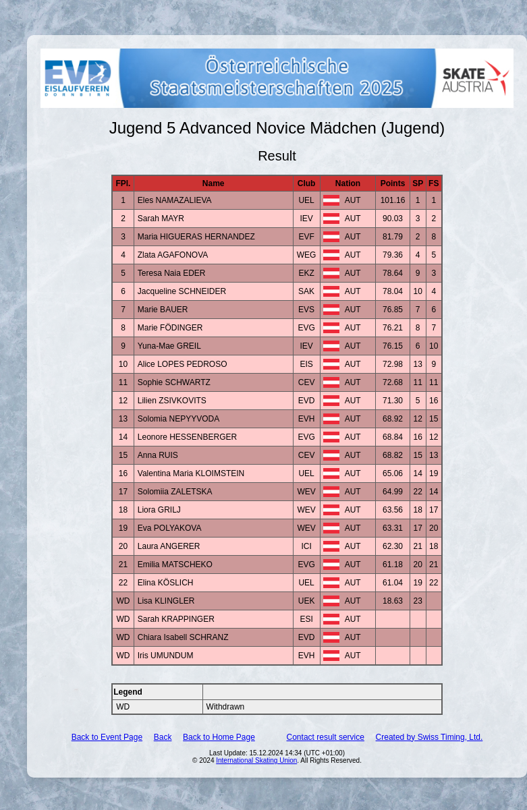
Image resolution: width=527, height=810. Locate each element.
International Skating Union (256, 760)
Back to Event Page (107, 737)
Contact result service (325, 737)
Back (163, 737)
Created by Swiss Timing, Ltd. (429, 737)
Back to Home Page (219, 737)
